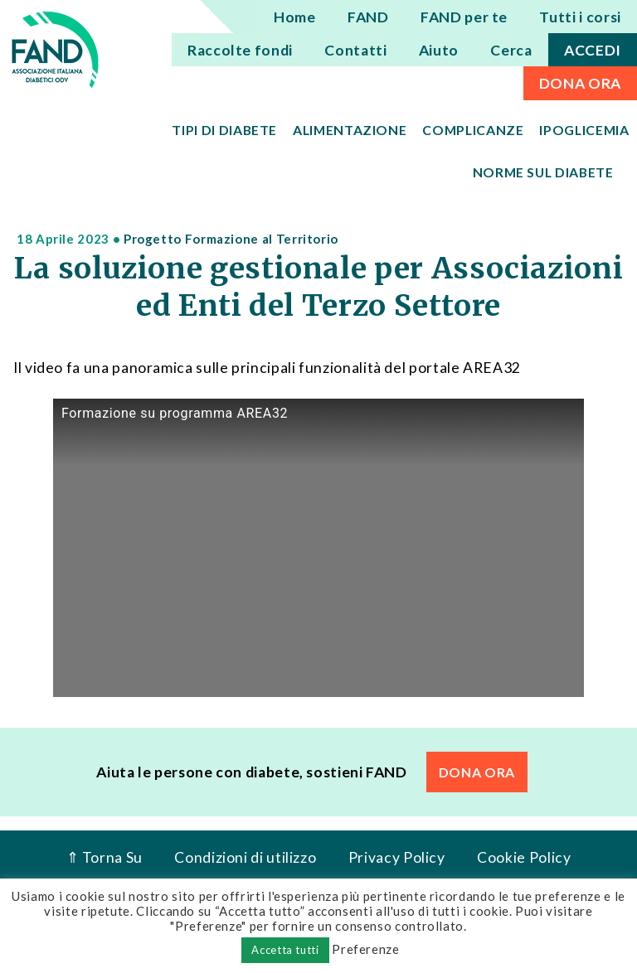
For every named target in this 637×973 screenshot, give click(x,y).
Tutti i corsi (579, 17)
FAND (368, 17)
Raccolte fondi (240, 50)
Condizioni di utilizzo (245, 857)
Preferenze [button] (365, 949)
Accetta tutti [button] (284, 949)
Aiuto (439, 50)
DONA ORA (580, 83)
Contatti (355, 50)
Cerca (511, 50)
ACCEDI (592, 50)
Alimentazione (349, 130)
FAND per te (464, 17)
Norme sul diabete (543, 172)
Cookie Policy (524, 857)
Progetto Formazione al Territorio (231, 238)
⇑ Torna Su (104, 857)
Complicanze (472, 130)
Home (295, 17)
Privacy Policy (396, 857)
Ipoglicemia (584, 130)
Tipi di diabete (224, 130)
